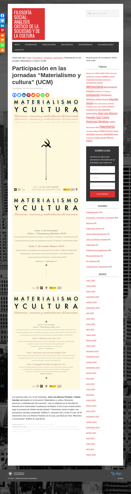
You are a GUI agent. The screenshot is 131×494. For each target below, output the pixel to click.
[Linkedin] (24, 107)
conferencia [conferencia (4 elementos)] (90, 89)
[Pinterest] (28, 107)
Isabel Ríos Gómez (94, 241)
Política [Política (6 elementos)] (102, 143)
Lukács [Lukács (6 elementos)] (112, 134)
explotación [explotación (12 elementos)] (93, 107)
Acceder (120, 491)
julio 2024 (90, 391)
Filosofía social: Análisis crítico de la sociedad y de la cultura (28, 30)
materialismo (26, 442)
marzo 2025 (91, 347)
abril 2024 (90, 407)
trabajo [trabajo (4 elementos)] (115, 147)
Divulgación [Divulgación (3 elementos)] (97, 103)
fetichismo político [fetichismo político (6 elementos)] (94, 112)
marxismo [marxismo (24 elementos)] (107, 139)
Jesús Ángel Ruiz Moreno (96, 246)
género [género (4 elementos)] (104, 119)
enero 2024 (90, 423)
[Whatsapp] (43, 107)
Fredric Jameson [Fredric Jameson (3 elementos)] (102, 116)
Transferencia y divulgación (97, 279)
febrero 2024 (91, 418)
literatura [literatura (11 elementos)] (103, 133)
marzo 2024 (91, 412)
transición (51, 442)
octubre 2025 (91, 315)
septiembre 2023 (93, 440)
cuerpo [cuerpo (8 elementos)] (105, 88)
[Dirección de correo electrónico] (102, 198)
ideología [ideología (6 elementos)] (106, 122)
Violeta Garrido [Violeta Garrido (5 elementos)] (100, 150)
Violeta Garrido (25, 444)
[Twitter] (19, 107)
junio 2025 (90, 331)
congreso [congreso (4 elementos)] (98, 89)
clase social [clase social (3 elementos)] (113, 85)
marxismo (16, 442)
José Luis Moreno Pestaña (66, 439)
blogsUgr (117, 486)
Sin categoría (91, 273)
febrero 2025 (91, 353)
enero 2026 (90, 304)
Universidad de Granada (16, 486)
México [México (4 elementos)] (96, 143)
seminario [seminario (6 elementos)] (90, 147)
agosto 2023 (91, 445)
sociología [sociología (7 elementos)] (108, 146)
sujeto (43, 442)
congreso (31, 439)
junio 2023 (90, 451)
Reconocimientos (93, 268)
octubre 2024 (91, 374)
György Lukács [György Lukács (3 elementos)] (97, 119)
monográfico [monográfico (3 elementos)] (89, 143)
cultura (39, 439)
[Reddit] (33, 107)
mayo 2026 (90, 293)
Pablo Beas (90, 257)
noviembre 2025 (92, 309)
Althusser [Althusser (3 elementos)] (88, 85)
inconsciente (49, 439)
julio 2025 (90, 325)
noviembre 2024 (92, 369)
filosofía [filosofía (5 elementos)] (105, 112)
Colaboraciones (92, 225)
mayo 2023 (90, 456)
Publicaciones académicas (96, 263)
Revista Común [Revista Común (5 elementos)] (112, 143)
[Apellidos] (102, 190)
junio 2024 (90, 396)
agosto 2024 (91, 385)
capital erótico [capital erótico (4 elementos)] (104, 85)
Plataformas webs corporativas (26, 491)
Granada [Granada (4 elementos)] (89, 119)
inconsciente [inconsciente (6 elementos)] (91, 126)
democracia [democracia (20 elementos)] (94, 99)
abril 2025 (90, 342)
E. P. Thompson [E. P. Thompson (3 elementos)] (105, 103)
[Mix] (38, 107)
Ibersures (90, 235)
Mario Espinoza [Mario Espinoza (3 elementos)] (90, 139)
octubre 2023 (91, 434)
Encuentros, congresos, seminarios (39, 437)
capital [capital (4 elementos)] (97, 85)
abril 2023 (90, 462)
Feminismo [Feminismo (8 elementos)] (105, 107)
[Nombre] (102, 181)
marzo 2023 (91, 467)
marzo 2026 (91, 298)
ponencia (36, 442)
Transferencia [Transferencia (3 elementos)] (90, 150)
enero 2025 (90, 358)
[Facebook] (14, 107)
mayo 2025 (90, 336)
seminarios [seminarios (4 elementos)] (99, 147)
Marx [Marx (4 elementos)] (97, 139)
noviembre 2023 (92, 429)
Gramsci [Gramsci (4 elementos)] (111, 116)
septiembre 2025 (93, 320)
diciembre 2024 (92, 364)
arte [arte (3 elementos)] (93, 85)
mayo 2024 (90, 402)
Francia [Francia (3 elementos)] (95, 116)
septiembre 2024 (93, 380)
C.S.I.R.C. (11, 491)
